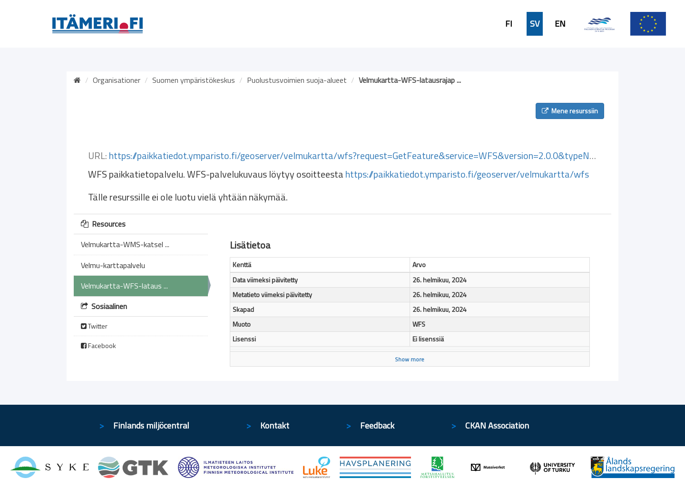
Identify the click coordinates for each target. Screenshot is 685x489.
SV (534, 24)
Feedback (377, 425)
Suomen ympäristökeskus (193, 80)
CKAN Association (497, 425)
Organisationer (116, 80)
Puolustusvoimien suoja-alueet (297, 80)
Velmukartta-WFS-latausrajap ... (410, 80)
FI (508, 24)
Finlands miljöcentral (151, 425)
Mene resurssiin (570, 111)
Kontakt (274, 425)
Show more (409, 359)
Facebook (98, 345)
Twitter (94, 326)
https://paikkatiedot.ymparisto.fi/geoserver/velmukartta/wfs (467, 174)
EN (560, 24)
